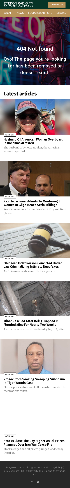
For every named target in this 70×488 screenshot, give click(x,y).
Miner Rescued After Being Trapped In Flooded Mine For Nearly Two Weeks (31, 323)
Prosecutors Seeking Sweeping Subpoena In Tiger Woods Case (34, 381)
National (10, 135)
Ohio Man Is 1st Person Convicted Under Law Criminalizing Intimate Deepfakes (33, 265)
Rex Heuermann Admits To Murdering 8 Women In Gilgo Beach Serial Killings (32, 203)
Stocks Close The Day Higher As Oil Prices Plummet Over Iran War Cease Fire (34, 443)
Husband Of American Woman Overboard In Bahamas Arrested (33, 141)
